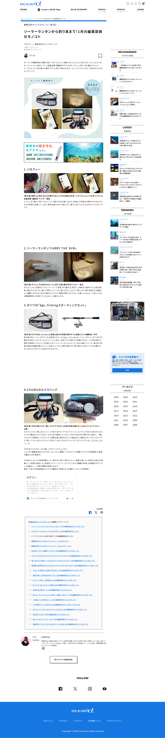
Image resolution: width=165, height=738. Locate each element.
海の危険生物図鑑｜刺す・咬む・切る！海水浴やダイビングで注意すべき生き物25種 (130, 284)
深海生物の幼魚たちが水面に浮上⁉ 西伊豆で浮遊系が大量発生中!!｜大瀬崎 (130, 198)
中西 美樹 (32, 55)
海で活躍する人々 (121, 11)
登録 (127, 370)
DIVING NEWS (124, 178)
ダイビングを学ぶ (140, 11)
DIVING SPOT (123, 137)
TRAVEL (122, 262)
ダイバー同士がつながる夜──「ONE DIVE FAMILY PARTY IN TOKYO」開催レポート (130, 185)
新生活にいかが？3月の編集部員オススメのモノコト (51, 614)
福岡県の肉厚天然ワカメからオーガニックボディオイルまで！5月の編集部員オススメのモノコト (64, 565)
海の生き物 (122, 164)
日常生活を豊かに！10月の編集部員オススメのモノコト (52, 590)
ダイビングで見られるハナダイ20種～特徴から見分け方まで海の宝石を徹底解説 (130, 171)
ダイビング (23, 11)
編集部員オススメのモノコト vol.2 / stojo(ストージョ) (51, 546)
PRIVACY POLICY (114, 721)
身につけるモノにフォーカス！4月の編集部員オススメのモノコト (55, 619)
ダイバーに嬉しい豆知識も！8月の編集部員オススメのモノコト (55, 580)
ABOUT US (48, 721)
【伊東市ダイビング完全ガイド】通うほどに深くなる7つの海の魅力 (130, 157)
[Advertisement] (63, 227)
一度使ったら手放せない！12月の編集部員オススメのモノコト (54, 600)
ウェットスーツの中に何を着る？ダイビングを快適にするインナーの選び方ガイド (130, 254)
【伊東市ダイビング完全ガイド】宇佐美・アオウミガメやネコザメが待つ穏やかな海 (130, 143)
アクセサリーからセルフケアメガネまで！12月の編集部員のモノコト (55, 531)
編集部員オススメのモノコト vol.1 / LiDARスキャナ (50, 541)
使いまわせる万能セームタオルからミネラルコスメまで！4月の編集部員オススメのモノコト (63, 560)
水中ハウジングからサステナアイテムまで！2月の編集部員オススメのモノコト (60, 609)
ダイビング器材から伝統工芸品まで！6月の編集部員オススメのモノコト (58, 570)
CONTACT (78, 721)
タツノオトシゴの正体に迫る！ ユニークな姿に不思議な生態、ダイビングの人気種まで (130, 239)
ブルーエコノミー (79, 11)
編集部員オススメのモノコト (46, 44)
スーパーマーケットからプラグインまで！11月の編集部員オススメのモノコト (58, 526)
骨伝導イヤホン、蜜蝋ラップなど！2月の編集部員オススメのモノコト (55, 551)
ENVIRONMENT (124, 98)
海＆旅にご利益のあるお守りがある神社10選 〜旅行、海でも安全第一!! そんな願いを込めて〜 (130, 269)
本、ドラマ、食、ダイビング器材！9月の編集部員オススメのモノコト (56, 585)
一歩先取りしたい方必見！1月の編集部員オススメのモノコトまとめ (56, 604)
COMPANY (63, 721)
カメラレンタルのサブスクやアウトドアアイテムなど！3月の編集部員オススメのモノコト (61, 556)
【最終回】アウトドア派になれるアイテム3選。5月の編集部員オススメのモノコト (61, 624)
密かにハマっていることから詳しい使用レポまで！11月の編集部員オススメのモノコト (63, 595)
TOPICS (27, 44)
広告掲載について (94, 721)
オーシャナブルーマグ (49, 11)
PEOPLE (122, 61)
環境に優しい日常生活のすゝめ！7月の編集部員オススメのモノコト (56, 575)
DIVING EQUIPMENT (126, 247)
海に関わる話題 (102, 11)
